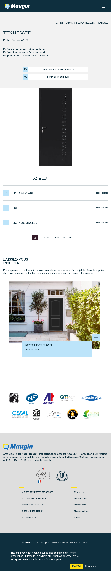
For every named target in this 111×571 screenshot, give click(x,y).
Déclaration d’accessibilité (79, 543)
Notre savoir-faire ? (33, 504)
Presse (77, 517)
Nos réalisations (81, 511)
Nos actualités (80, 498)
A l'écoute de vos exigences (37, 492)
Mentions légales (42, 543)
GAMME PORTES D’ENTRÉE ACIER (80, 23)
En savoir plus (53, 561)
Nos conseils (80, 504)
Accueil (59, 23)
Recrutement (30, 517)
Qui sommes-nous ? (32, 511)
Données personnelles (59, 543)
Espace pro (79, 492)
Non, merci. (91, 568)
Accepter (76, 568)
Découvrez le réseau (34, 498)
